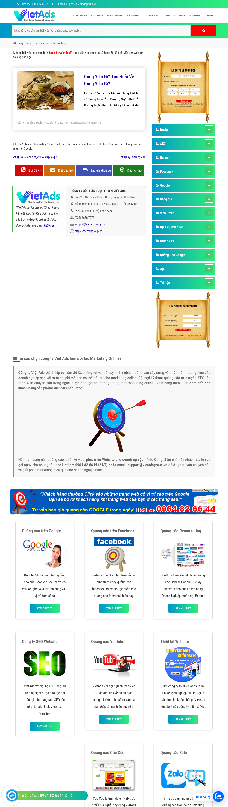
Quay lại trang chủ (133, 157)
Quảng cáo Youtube (107, 641)
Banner (132, 15)
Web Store (165, 213)
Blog (208, 15)
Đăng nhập (88, 122)
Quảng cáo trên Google (41, 530)
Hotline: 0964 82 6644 (32, 4)
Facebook (114, 15)
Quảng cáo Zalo (173, 752)
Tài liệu (163, 283)
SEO (166, 15)
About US (79, 15)
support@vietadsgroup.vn (90, 224)
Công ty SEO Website (40, 641)
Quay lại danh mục (35, 157)
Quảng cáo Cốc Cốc (107, 752)
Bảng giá (164, 199)
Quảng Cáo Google (170, 255)
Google (97, 15)
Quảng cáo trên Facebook (112, 530)
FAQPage (49, 225)
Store (194, 15)
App (160, 269)
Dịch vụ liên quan (169, 227)
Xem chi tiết (44, 608)
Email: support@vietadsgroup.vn (74, 4)
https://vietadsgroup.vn (88, 231)
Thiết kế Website (174, 641)
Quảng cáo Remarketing (180, 530)
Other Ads (151, 15)
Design (179, 15)
